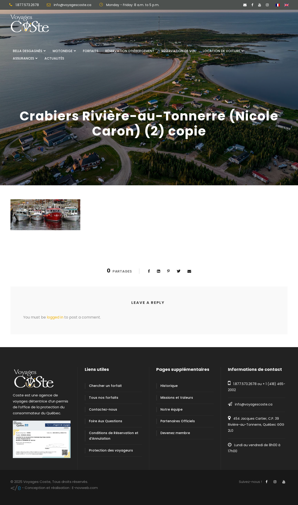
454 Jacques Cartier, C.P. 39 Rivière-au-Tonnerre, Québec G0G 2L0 (256, 424)
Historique (169, 385)
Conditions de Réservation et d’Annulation (113, 436)
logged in (55, 317)
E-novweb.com (54, 487)
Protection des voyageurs (111, 450)
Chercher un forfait (105, 385)
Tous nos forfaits (103, 397)
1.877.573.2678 (245, 384)
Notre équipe (171, 409)
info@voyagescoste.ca (253, 404)
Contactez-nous (103, 409)
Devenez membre (175, 433)
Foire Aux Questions (105, 421)
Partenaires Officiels (177, 421)
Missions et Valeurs (176, 397)
